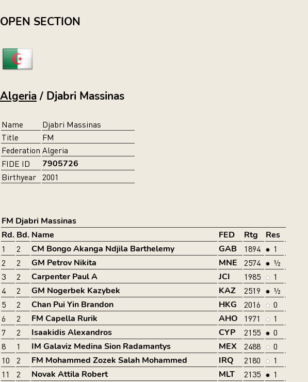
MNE (228, 262)
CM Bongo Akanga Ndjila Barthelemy (102, 248)
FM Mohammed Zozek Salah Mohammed (109, 360)
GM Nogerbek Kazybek (75, 290)
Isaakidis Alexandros (71, 332)
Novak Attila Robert (69, 374)
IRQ (226, 360)
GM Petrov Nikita (63, 262)
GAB (228, 248)
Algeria (18, 96)
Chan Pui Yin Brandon (72, 304)
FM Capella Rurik (64, 318)
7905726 (60, 163)
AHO (228, 318)
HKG (228, 304)
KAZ (227, 290)
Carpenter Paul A (64, 276)
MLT (227, 374)
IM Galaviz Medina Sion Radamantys (101, 346)
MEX (228, 346)
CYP (227, 332)
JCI (224, 276)
